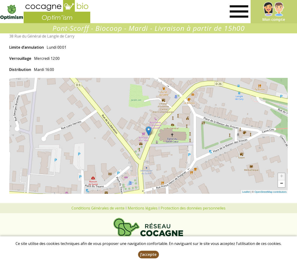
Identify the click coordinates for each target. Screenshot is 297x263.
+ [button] (281, 176)
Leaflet (246, 191)
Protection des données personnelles (193, 208)
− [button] (281, 183)
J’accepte (148, 254)
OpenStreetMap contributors (271, 191)
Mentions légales (143, 208)
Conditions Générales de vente (98, 208)
